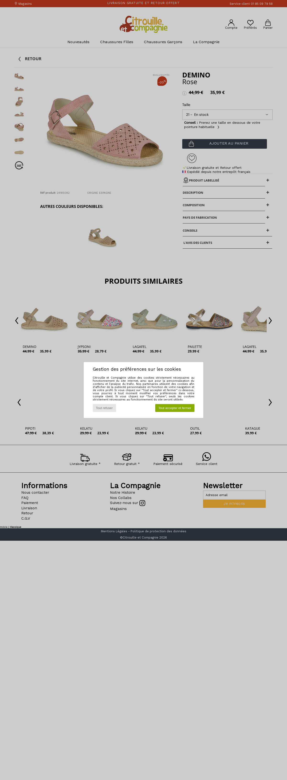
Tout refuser (104, 408)
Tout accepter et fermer (174, 408)
